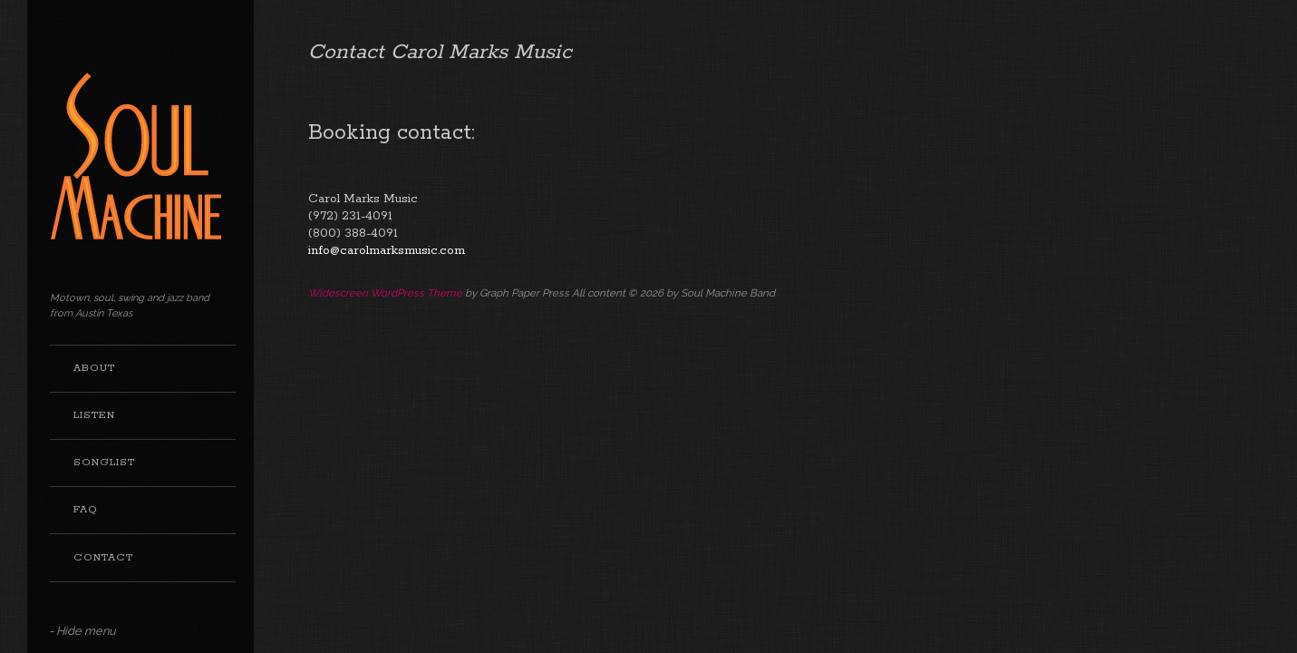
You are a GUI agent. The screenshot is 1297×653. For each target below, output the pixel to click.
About (94, 368)
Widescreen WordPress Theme (385, 293)
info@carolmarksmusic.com (386, 250)
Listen (94, 415)
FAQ (85, 509)
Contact (103, 557)
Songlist (104, 462)
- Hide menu (82, 631)
